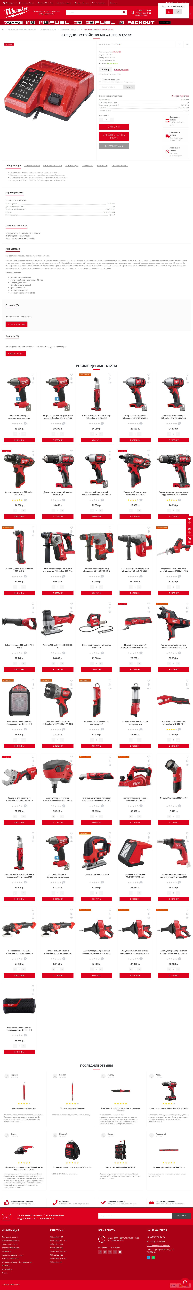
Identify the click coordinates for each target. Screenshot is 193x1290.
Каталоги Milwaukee (45, 3)
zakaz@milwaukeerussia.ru (158, 1245)
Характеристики (32, 165)
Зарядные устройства (48, 29)
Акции (4, 1273)
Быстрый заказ (114, 141)
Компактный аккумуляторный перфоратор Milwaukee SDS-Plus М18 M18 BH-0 (58, 571)
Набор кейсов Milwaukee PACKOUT (121, 1167)
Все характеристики (180, 96)
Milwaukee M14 (56, 1244)
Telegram (148, 1257)
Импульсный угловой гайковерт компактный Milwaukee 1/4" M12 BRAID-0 (96, 800)
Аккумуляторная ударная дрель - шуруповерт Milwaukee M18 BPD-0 (173, 494)
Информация (71, 165)
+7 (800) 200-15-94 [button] (156, 1241)
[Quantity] (106, 120)
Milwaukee (116, 52)
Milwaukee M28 (56, 1255)
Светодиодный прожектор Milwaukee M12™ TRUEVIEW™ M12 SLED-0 (58, 724)
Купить (129, 87)
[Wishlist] (179, 44)
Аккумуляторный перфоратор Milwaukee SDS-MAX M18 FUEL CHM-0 (135, 571)
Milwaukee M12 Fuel (58, 1240)
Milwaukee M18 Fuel (58, 1251)
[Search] (124, 12)
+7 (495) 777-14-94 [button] (156, 1237)
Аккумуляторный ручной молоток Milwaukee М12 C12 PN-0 (58, 800)
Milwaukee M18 (56, 1248)
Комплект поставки (52, 165)
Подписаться (181, 1216)
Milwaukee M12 (56, 1237)
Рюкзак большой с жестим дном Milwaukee (72, 1167)
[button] (189, 540)
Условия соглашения (11, 1240)
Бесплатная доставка (166, 1201)
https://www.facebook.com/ (100, 1252)
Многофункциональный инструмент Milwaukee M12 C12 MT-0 (135, 647)
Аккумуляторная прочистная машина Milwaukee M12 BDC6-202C (173, 953)
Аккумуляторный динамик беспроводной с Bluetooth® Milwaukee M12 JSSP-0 (19, 724)
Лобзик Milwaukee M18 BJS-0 (96, 874)
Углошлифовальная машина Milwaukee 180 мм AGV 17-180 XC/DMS (24, 1168)
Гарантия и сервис (64, 3)
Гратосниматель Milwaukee (24, 1108)
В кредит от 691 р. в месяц (114, 134)
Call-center (64, 1201)
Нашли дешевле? (121, 69)
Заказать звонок (141, 15)
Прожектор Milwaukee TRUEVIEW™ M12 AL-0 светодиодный (135, 877)
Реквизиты (6, 1251)
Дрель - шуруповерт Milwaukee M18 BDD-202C (169, 1108)
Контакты (113, 3)
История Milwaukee (99, 3)
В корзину (114, 126)
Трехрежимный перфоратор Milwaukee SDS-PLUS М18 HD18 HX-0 (96, 571)
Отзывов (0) (87, 165)
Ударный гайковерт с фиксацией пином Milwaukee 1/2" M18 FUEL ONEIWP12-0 (58, 418)
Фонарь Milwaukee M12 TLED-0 (173, 798)
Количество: (104, 115)
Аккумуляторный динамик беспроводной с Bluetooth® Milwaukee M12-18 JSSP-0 (19, 1030)
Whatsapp (153, 1257)
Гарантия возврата (116, 1201)
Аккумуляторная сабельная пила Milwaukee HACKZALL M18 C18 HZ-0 (174, 571)
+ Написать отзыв (16, 324)
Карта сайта (7, 1269)
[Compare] (187, 44)
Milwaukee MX (56, 1262)
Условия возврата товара (13, 1255)
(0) (120, 44)
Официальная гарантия (22, 1201)
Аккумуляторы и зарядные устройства (22, 29)
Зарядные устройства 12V (70, 29)
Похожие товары (120, 165)
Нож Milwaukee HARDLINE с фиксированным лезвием (120, 1109)
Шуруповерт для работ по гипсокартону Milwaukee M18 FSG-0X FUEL (173, 877)
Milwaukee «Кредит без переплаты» (17, 1262)
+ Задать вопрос (16, 353)
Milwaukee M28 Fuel (58, 1258)
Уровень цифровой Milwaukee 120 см (169, 1167)
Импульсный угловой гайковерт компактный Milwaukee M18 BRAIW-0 (19, 877)
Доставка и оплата (81, 3)
